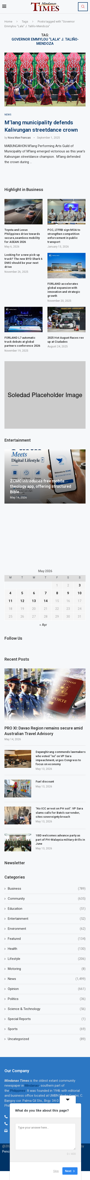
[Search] (83, 6)
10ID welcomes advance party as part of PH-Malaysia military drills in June (60, 839)
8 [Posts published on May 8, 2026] (57, 593)
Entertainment (47, 918)
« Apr (43, 625)
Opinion (47, 989)
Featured (47, 938)
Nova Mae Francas (19, 137)
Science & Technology (47, 1009)
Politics (47, 999)
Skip (56, 1171)
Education (47, 908)
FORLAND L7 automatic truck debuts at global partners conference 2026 (22, 341)
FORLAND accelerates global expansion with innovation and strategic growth (63, 290)
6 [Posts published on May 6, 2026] (34, 593)
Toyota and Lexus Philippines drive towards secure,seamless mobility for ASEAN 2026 (22, 236)
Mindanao (32, 1086)
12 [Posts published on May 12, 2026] (22, 601)
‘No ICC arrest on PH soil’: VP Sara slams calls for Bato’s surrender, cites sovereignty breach (59, 812)
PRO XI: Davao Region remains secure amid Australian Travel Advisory (43, 731)
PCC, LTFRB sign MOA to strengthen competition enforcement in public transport (63, 236)
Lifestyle (47, 959)
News (47, 979)
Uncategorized (47, 1039)
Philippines (17, 1091)
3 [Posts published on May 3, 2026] (80, 585)
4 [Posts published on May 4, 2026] (10, 593)
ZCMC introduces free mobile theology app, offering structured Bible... (40, 486)
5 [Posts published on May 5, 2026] (22, 593)
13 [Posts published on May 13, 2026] (34, 601)
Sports (47, 1029)
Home (8, 21)
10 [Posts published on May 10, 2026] (80, 593)
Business (47, 888)
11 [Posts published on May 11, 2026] (10, 601)
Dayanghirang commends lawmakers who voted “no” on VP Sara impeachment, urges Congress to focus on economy (61, 758)
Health (47, 948)
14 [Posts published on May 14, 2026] (46, 601)
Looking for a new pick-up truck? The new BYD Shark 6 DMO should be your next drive (23, 261)
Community (47, 898)
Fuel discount (45, 781)
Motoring (47, 969)
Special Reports (47, 1019)
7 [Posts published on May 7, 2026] (46, 593)
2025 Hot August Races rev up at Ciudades (65, 339)
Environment (47, 928)
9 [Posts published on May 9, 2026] (68, 593)
